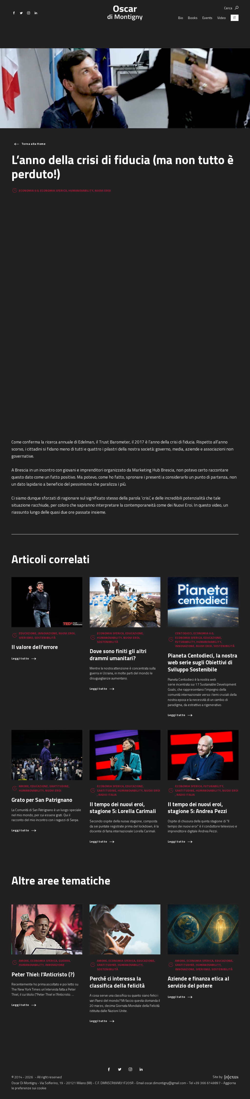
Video (221, 30)
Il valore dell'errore (34, 647)
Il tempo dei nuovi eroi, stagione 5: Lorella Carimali (123, 807)
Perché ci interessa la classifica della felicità (117, 982)
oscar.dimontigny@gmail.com (165, 1082)
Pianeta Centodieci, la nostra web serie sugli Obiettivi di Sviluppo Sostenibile (202, 662)
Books (193, 30)
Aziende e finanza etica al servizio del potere (198, 982)
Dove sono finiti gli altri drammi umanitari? (118, 654)
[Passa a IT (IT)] (234, 30)
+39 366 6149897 (207, 1082)
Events (207, 30)
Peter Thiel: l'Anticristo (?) (42, 974)
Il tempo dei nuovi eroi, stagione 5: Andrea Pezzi (197, 807)
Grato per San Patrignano (41, 799)
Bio (180, 30)
